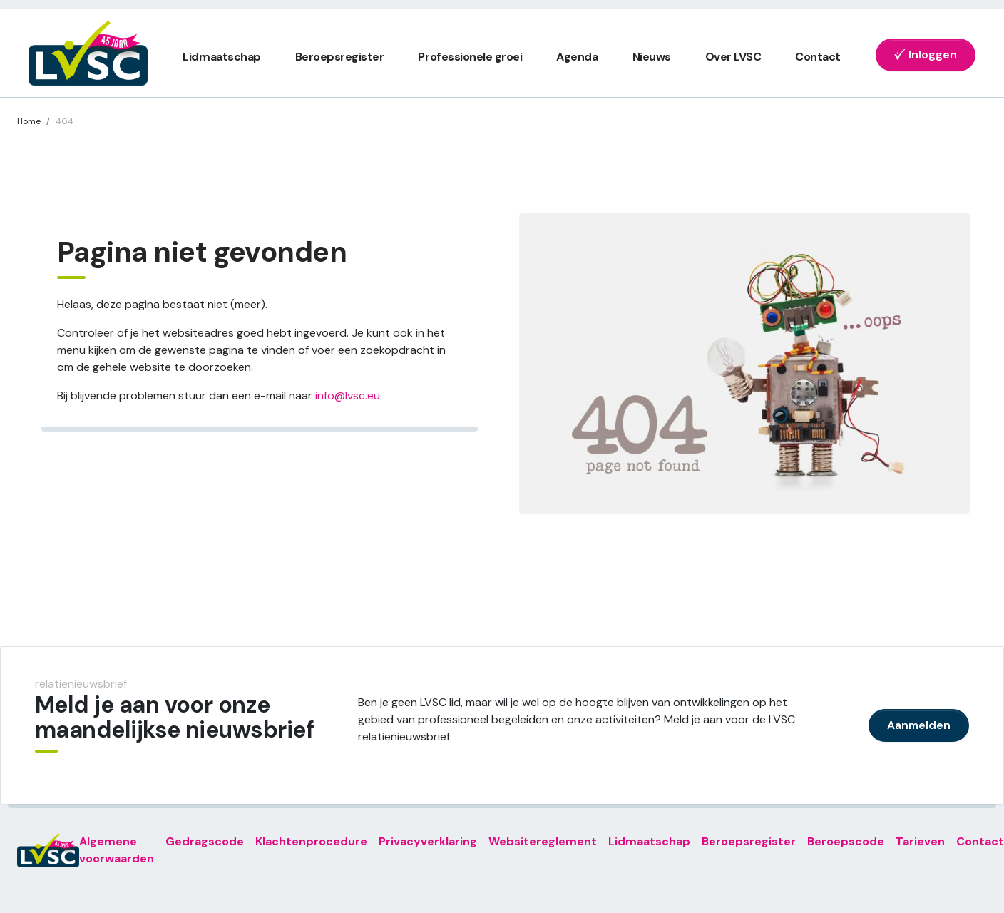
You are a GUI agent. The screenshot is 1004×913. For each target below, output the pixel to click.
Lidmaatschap (221, 56)
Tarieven (920, 841)
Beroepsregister (339, 56)
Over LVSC (733, 56)
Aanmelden (919, 725)
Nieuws (651, 56)
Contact (818, 56)
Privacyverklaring (428, 841)
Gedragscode (204, 841)
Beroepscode (845, 841)
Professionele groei (470, 56)
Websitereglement (542, 841)
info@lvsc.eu (347, 395)
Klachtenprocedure (311, 841)
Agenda (577, 56)
